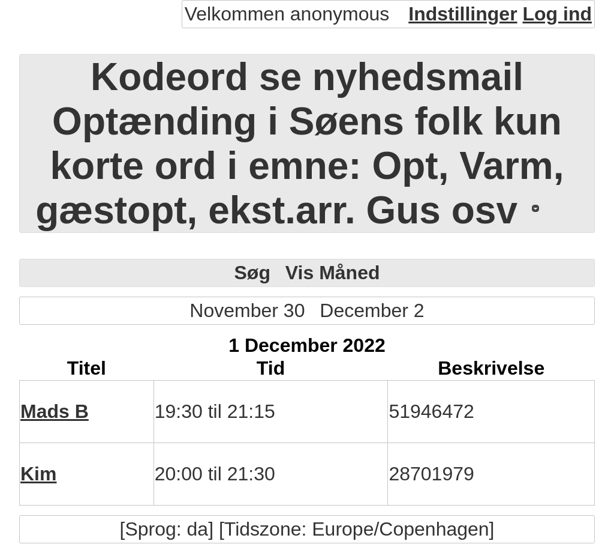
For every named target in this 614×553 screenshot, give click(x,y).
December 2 (372, 310)
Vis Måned (332, 272)
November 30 (247, 310)
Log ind (557, 14)
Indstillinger (462, 14)
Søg (252, 272)
